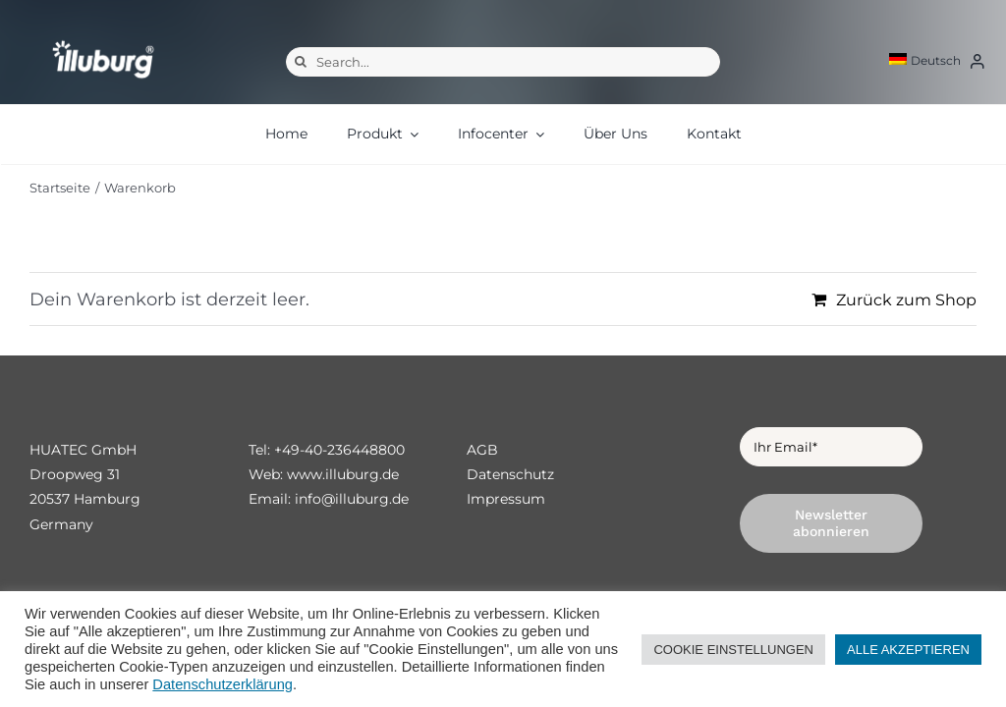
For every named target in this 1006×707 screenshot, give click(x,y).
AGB (482, 450)
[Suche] (300, 62)
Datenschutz (510, 474)
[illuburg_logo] (103, 39)
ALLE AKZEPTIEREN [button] (908, 649)
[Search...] (503, 62)
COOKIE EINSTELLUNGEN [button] (733, 649)
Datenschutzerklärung (222, 684)
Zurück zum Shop (906, 300)
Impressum (506, 499)
